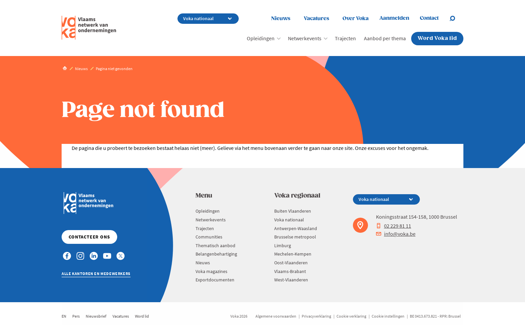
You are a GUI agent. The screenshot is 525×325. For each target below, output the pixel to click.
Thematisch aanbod (215, 245)
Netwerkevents (304, 38)
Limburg (282, 245)
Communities (209, 237)
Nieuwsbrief (96, 316)
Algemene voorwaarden (275, 316)
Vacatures (316, 18)
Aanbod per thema (385, 38)
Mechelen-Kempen (292, 254)
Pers (76, 316)
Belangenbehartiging (216, 254)
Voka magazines (211, 271)
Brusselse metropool (295, 237)
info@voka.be (396, 233)
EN (64, 316)
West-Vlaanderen (291, 280)
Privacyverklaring (316, 316)
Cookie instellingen (388, 316)
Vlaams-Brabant (290, 271)
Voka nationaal (289, 220)
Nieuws (280, 18)
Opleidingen (261, 38)
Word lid (142, 316)
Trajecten (345, 38)
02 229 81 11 (393, 225)
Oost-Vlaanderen (291, 263)
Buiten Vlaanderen (292, 211)
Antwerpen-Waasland (295, 228)
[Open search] (456, 18)
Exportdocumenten (215, 280)
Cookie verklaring (351, 316)
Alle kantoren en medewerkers (96, 273)
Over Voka (356, 18)
